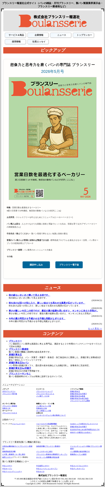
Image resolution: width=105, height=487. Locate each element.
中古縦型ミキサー (42, 466)
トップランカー (84, 35)
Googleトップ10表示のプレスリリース (84, 424)
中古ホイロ (40, 471)
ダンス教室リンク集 (43, 411)
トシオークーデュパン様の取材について (51, 415)
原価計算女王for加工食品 (79, 398)
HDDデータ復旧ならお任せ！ (81, 432)
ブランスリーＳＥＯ (9, 413)
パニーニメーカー (18, 424)
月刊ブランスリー (8, 391)
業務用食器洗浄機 (8, 451)
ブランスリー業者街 (9, 406)
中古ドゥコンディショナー (12, 471)
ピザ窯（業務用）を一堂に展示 (13, 454)
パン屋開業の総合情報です (80, 451)
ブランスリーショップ (44, 391)
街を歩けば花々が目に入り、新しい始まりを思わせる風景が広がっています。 (47, 303)
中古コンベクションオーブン (47, 469)
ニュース (61, 35)
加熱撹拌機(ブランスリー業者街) (48, 446)
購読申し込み (36, 265)
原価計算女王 (75, 391)
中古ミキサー (7, 466)
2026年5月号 (52, 71)
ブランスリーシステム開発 (80, 401)
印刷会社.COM (41, 408)
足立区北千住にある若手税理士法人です (85, 429)
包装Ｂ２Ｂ (6, 408)
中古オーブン (7, 469)
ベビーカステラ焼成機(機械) (46, 424)
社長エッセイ (39, 41)
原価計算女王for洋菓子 (78, 394)
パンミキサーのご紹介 (44, 451)
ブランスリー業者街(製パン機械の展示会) (21, 442)
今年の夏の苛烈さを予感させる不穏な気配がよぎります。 (37, 318)
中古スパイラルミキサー (79, 466)
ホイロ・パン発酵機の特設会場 (47, 457)
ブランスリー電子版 (69, 265)
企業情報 (38, 35)
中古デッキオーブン (77, 469)
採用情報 (16, 41)
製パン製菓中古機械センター (15, 461)
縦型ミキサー (7, 457)
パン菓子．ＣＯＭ (42, 396)
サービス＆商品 (16, 35)
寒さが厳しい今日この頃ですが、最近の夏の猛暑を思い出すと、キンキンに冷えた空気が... (53, 311)
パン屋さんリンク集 (43, 406)
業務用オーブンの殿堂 (78, 454)
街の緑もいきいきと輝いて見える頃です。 (29, 295)
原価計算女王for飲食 (77, 396)
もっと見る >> (95, 328)
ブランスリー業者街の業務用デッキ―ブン (51, 454)
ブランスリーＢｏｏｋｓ (45, 394)
